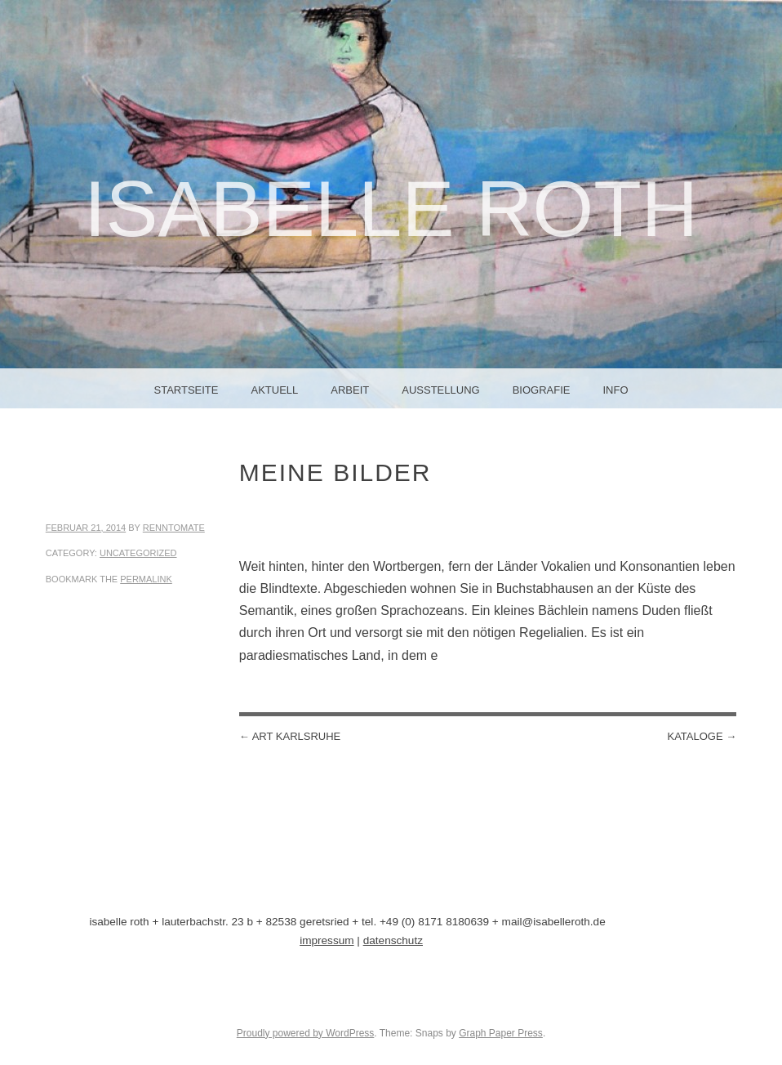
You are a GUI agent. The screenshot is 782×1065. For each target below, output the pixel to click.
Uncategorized (138, 553)
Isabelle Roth (391, 208)
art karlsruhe (290, 736)
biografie (542, 390)
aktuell (274, 390)
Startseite (186, 390)
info (615, 390)
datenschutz (393, 940)
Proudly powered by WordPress (306, 1033)
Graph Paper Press (501, 1033)
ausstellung (440, 390)
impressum (326, 940)
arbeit (350, 390)
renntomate (174, 527)
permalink (146, 579)
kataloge (701, 736)
